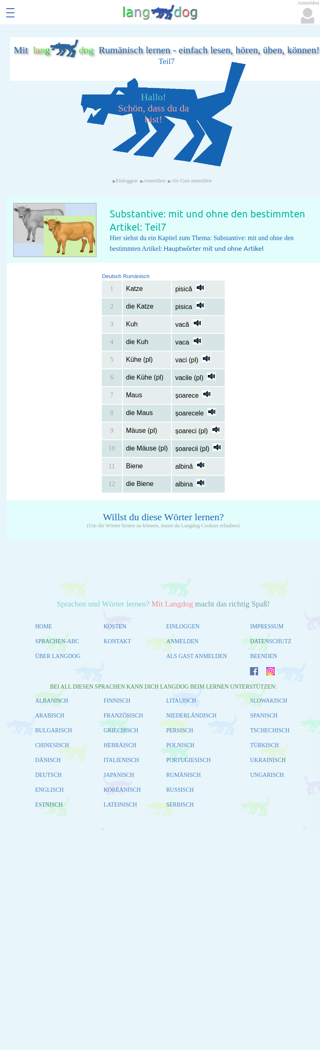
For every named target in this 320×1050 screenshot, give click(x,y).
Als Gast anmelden (191, 181)
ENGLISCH (49, 790)
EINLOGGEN (183, 626)
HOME (43, 626)
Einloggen (127, 181)
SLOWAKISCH (268, 701)
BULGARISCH (53, 730)
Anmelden (154, 181)
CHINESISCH (52, 745)
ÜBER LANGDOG (57, 656)
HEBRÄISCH (120, 745)
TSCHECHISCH (269, 730)
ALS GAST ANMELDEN (196, 656)
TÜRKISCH (264, 745)
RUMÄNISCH (183, 775)
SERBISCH (180, 805)
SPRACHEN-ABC (57, 641)
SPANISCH (263, 716)
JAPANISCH (119, 775)
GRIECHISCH (121, 730)
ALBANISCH (51, 701)
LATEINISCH (120, 805)
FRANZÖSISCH (123, 716)
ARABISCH (49, 716)
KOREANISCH (122, 790)
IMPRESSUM (266, 626)
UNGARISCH (267, 775)
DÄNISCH (48, 760)
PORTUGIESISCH (188, 760)
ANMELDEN (182, 641)
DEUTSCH (48, 775)
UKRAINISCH (267, 760)
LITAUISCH (181, 701)
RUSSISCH (180, 790)
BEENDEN (263, 656)
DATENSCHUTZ (270, 641)
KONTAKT (117, 641)
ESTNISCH (49, 805)
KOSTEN (115, 626)
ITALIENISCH (121, 760)
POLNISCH (180, 745)
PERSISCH (179, 730)
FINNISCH (117, 701)
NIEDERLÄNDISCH (191, 716)
